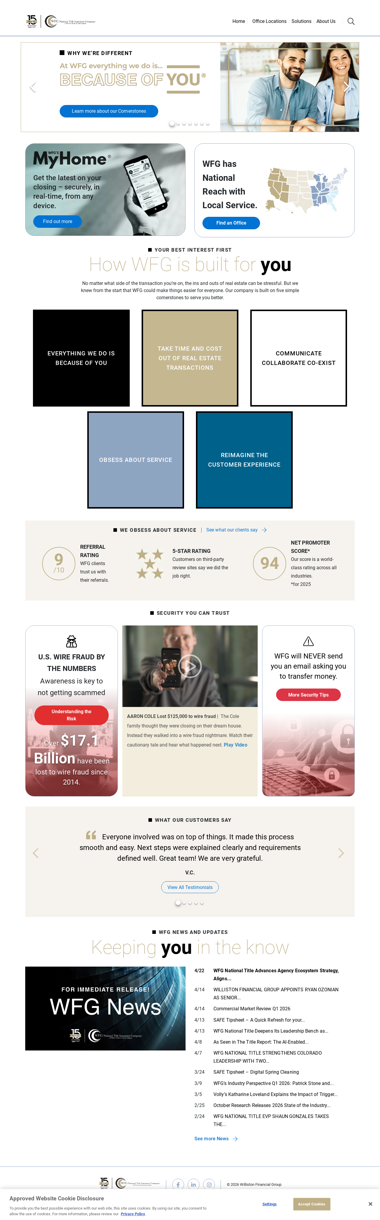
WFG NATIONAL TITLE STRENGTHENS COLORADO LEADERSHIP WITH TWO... (267, 1057)
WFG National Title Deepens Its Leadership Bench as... (270, 1031)
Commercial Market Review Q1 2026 (251, 1009)
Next (347, 87)
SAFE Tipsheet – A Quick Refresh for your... (259, 1020)
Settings (269, 1204)
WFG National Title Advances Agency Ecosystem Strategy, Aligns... (276, 974)
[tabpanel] (190, 87)
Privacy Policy (133, 1214)
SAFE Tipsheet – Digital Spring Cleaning (256, 1072)
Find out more (57, 221)
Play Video (190, 666)
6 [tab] (202, 123)
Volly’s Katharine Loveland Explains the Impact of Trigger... (275, 1094)
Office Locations (269, 21)
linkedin (194, 1185)
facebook (178, 1185)
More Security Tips (308, 695)
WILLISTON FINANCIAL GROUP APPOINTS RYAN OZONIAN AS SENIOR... (275, 994)
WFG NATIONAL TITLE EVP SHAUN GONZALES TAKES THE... (271, 1120)
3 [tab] (184, 123)
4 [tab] (190, 123)
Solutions (301, 21)
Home (238, 21)
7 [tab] (208, 123)
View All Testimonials (189, 887)
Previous (33, 87)
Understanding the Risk (71, 715)
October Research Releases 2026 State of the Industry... (272, 1105)
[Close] (370, 1203)
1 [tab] (172, 123)
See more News (211, 1138)
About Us (325, 21)
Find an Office (231, 223)
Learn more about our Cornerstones (109, 111)
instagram (209, 1185)
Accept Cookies (312, 1204)
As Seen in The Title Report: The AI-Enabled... (261, 1042)
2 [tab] (178, 123)
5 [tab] (196, 123)
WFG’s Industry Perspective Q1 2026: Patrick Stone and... (273, 1083)
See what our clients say (232, 530)
